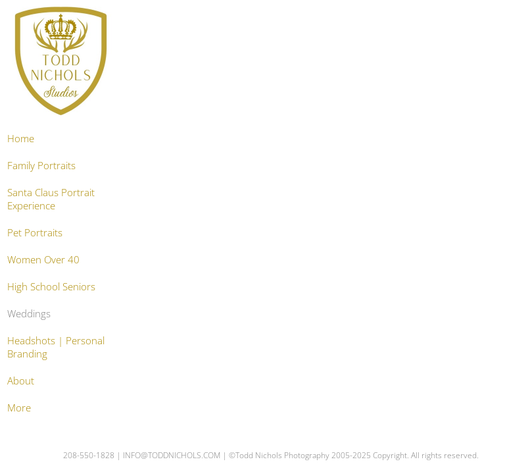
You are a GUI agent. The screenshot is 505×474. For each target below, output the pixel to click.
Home (20, 138)
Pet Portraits (34, 232)
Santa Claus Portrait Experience (51, 199)
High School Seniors (51, 286)
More (19, 407)
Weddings (29, 313)
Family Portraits (41, 165)
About (20, 380)
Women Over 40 (43, 259)
